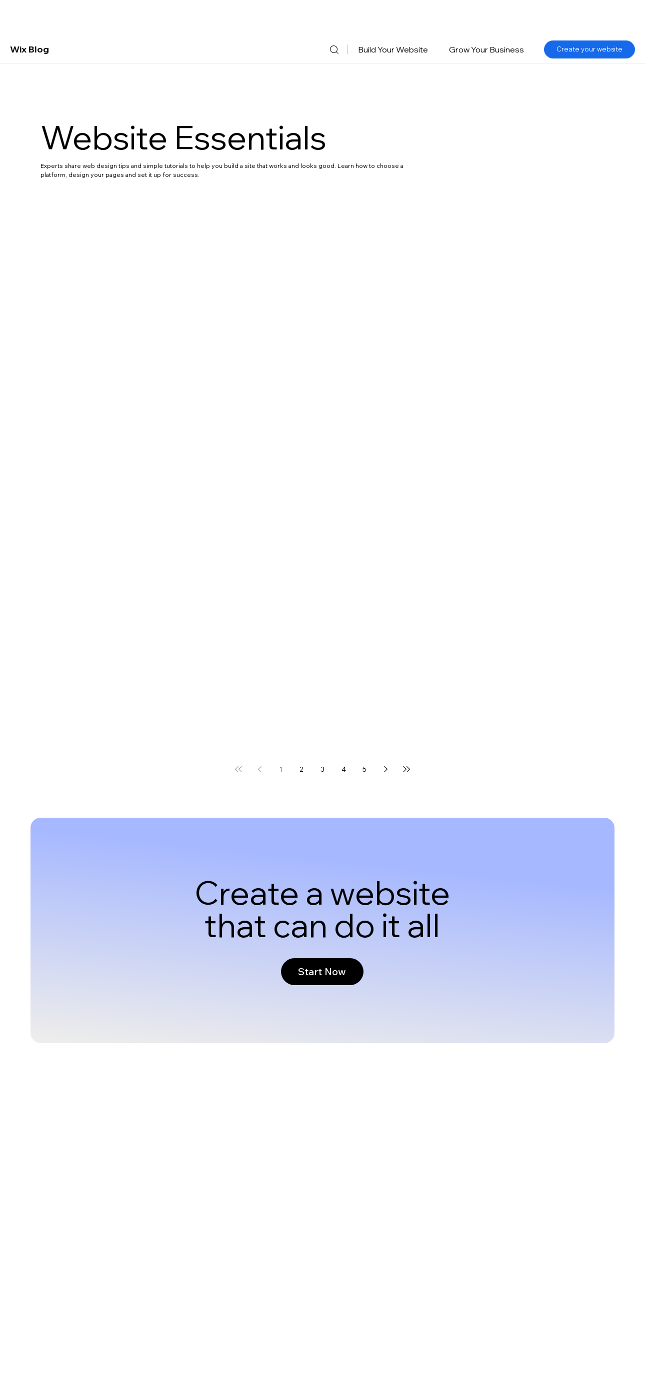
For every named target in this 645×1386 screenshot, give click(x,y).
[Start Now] (322, 971)
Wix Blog (29, 49)
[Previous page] (259, 769)
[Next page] (385, 769)
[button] (393, 49)
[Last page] (407, 769)
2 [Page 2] (302, 769)
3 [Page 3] (322, 769)
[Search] (334, 49)
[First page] (239, 769)
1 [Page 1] (280, 769)
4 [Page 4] (344, 769)
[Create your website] (589, 49)
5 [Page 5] (364, 769)
